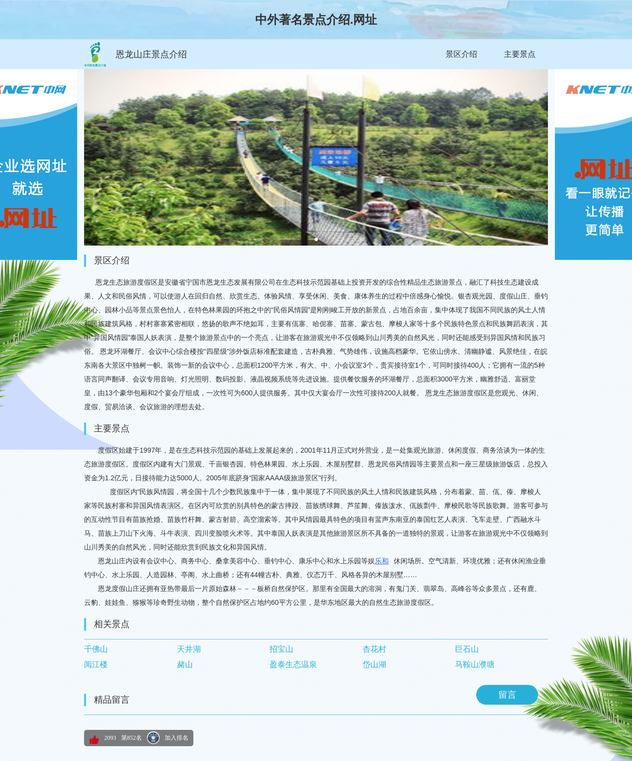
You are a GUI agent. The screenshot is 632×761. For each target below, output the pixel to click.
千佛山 (96, 649)
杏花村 (374, 649)
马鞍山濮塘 (475, 664)
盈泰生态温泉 (293, 664)
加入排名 (176, 737)
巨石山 (467, 649)
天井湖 (189, 649)
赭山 (185, 664)
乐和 (382, 561)
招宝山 (281, 649)
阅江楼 (96, 664)
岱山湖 (374, 664)
